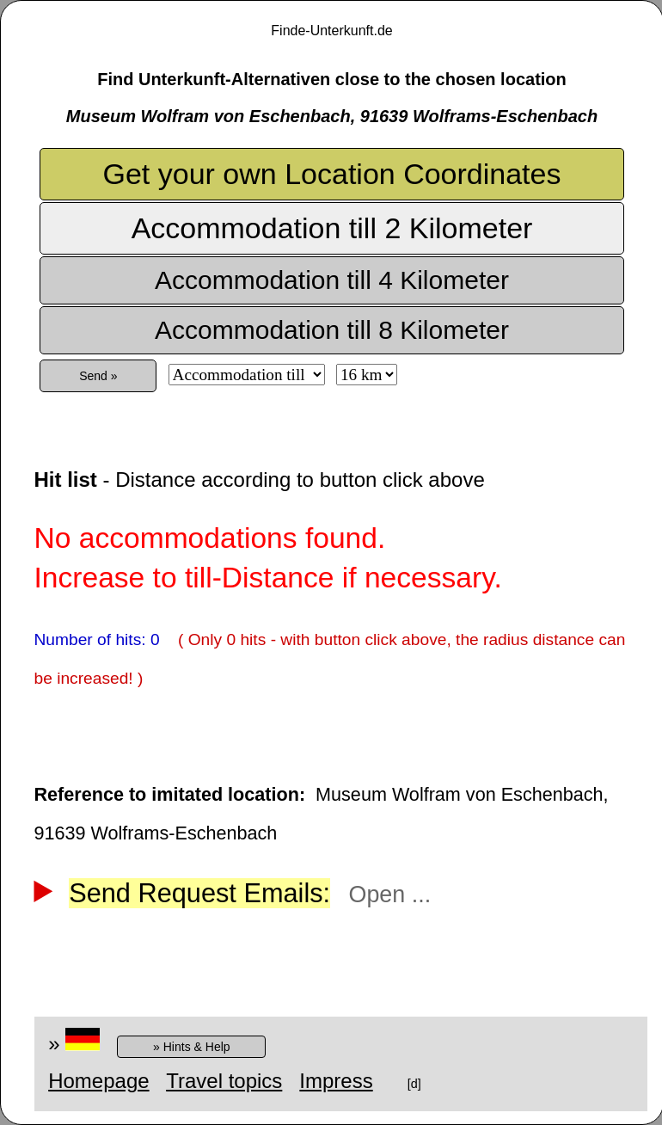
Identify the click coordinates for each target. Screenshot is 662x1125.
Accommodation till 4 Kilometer (332, 280)
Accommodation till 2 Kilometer (332, 228)
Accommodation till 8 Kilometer (332, 330)
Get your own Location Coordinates (332, 173)
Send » (98, 376)
